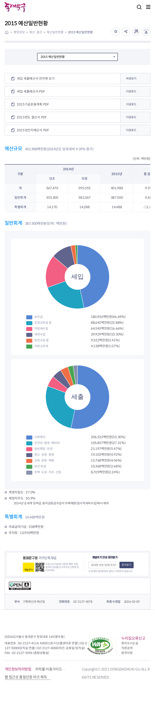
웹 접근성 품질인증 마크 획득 (26, 677)
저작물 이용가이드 (48, 669)
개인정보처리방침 (18, 669)
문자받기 (126, 565)
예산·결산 (35, 32)
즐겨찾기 (116, 31)
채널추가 (28, 569)
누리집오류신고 (133, 638)
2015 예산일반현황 (80, 32)
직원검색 (127, 648)
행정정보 (19, 32)
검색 (138, 9)
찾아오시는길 (129, 643)
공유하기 (126, 31)
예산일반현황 (55, 32)
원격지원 (127, 653)
